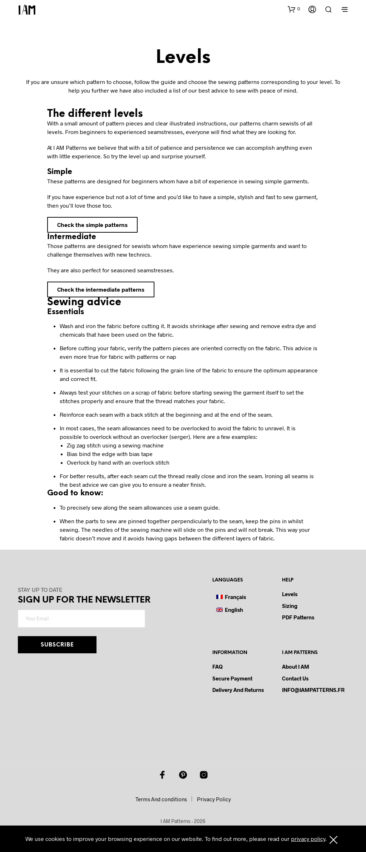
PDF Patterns (298, 617)
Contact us (295, 678)
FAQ (217, 666)
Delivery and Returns (238, 690)
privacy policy (308, 838)
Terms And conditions (161, 799)
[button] (294, 9)
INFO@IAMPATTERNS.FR (313, 690)
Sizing (289, 606)
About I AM (295, 666)
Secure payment (232, 678)
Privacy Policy (214, 799)
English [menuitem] (234, 609)
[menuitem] (231, 596)
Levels (289, 594)
